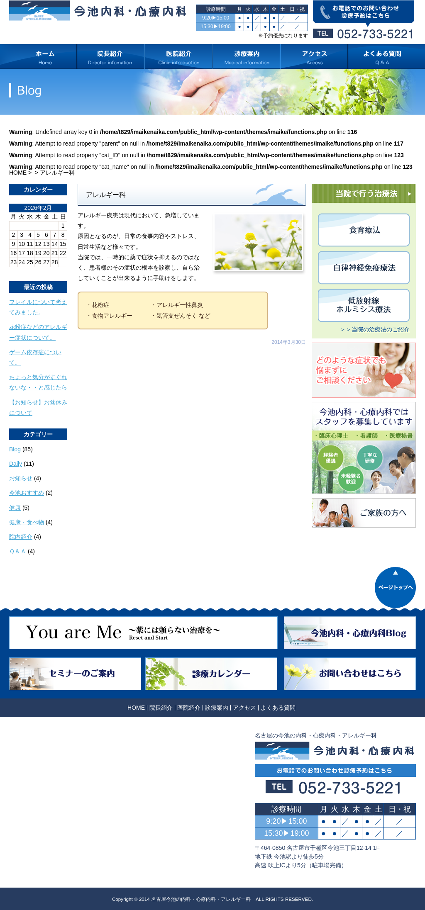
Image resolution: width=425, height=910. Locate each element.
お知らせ (20, 478)
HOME (18, 172)
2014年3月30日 (288, 342)
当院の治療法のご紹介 (381, 329)
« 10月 (17, 270)
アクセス (244, 707)
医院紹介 (188, 707)
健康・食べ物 (26, 522)
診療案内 (216, 707)
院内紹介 (20, 536)
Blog (15, 449)
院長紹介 (161, 707)
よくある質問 (278, 707)
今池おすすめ (26, 492)
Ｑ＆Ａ (17, 551)
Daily (15, 463)
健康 (15, 507)
